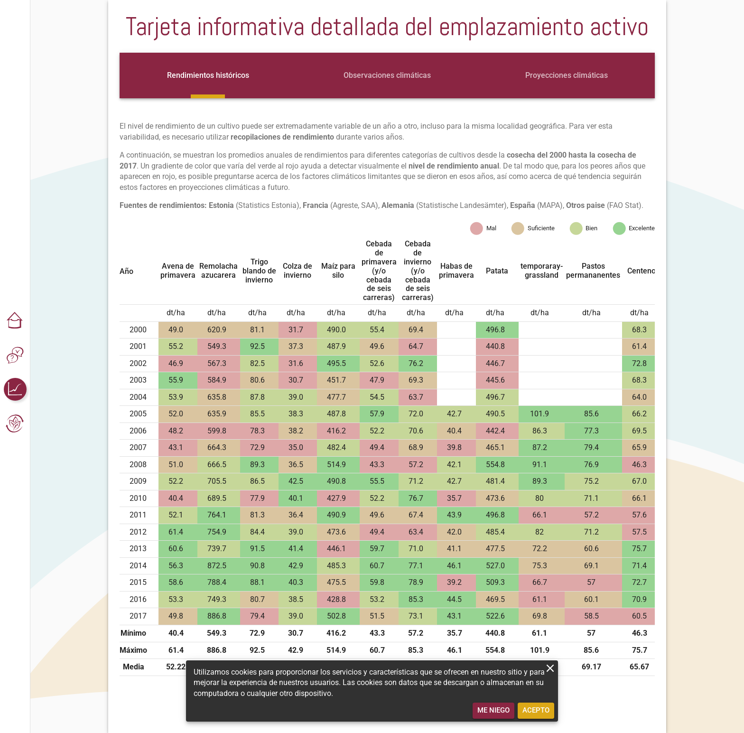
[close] (550, 668)
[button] (15, 321)
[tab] (208, 75)
